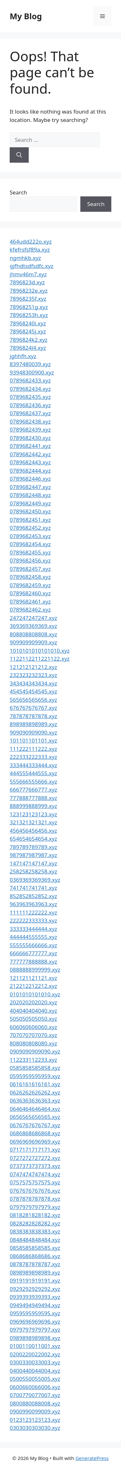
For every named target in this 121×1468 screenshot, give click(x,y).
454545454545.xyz (33, 691)
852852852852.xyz (33, 896)
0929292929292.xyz (35, 1288)
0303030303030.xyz (35, 1427)
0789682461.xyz (30, 601)
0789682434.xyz (30, 388)
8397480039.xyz (30, 364)
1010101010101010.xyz (40, 650)
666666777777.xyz (33, 953)
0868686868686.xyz (35, 1256)
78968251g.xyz (29, 307)
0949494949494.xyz (35, 1305)
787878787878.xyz (33, 716)
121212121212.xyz (33, 667)
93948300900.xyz (32, 372)
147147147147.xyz (33, 863)
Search (18, 192)
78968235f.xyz (28, 298)
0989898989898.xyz (35, 1338)
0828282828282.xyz (35, 1223)
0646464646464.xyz (35, 1108)
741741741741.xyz (33, 887)
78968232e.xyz (29, 290)
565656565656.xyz (33, 699)
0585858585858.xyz (35, 1067)
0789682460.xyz (30, 593)
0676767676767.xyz (35, 1125)
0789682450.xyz (30, 511)
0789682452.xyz (30, 527)
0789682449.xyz (30, 503)
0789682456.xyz (30, 560)
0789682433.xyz (30, 380)
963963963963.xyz (33, 904)
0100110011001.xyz (35, 1346)
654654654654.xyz (33, 838)
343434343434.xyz (33, 683)
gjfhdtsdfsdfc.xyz (31, 266)
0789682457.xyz (30, 568)
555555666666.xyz (33, 945)
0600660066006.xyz (35, 1387)
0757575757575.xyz (35, 1182)
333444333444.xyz (33, 765)
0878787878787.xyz (35, 1264)
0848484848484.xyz (35, 1239)
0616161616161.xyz (35, 1084)
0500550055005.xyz (35, 1378)
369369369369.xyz (33, 626)
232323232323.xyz (33, 675)
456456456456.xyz (33, 830)
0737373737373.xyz (35, 1166)
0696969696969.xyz (35, 1141)
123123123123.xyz (33, 814)
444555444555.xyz (33, 773)
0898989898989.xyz (35, 1272)
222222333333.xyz (33, 920)
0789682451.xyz (30, 519)
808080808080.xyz (33, 1043)
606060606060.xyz (33, 1027)
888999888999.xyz (33, 806)
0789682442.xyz (30, 454)
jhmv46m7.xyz (28, 274)
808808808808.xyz (33, 634)
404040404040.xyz (33, 1010)
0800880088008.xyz (35, 1403)
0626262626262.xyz (35, 1092)
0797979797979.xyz (35, 1207)
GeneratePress (92, 1458)
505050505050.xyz (33, 1018)
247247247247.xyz (33, 618)
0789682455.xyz (30, 552)
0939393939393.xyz (35, 1297)
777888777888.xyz (33, 798)
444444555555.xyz (33, 936)
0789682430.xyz (30, 438)
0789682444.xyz (30, 470)
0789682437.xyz (30, 413)
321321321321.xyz (33, 822)
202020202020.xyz (33, 1002)
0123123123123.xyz (35, 1419)
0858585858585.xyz (35, 1247)
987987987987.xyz (33, 855)
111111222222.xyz (33, 912)
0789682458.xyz (30, 576)
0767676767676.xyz (35, 1190)
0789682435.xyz (30, 396)
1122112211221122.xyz (40, 658)
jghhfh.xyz (23, 356)
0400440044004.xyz (35, 1370)
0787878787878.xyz (35, 1198)
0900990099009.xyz (35, 1411)
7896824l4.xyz (28, 347)
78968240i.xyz (28, 323)
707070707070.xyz (33, 1035)
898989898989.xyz (33, 724)
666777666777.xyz (33, 789)
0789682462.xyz (30, 609)
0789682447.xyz (30, 487)
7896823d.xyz (27, 282)
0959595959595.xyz (35, 1313)
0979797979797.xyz (35, 1329)
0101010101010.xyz (35, 994)
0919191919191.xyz (35, 1280)
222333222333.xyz (33, 756)
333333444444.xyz (33, 928)
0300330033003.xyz (35, 1362)
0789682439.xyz (30, 429)
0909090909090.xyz (35, 1051)
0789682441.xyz (30, 446)
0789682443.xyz (30, 462)
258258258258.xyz (33, 871)
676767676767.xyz (33, 707)
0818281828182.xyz (35, 1215)
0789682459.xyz (30, 585)
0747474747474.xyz (35, 1174)
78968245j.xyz (28, 331)
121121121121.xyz (33, 978)
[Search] (19, 155)
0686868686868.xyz (35, 1133)
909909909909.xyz (33, 642)
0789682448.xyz (30, 495)
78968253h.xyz (29, 315)
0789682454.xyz (30, 544)
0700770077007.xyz (35, 1395)
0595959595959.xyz (35, 1076)
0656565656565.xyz (35, 1116)
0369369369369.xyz (35, 879)
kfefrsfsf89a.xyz (30, 249)
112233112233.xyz (33, 1059)
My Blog (26, 16)
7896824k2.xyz (28, 339)
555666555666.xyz (33, 781)
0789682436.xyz (30, 405)
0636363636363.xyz (35, 1100)
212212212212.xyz (33, 986)
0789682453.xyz (30, 536)
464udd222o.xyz (31, 241)
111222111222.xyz (33, 748)
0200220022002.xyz (35, 1354)
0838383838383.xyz (35, 1231)
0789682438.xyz (30, 421)
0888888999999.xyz (35, 969)
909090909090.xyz (33, 732)
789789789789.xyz (33, 847)
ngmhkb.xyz (25, 258)
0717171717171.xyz (35, 1149)
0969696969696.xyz (35, 1321)
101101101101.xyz (33, 740)
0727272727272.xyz (35, 1158)
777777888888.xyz (33, 961)
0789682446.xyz (30, 478)
